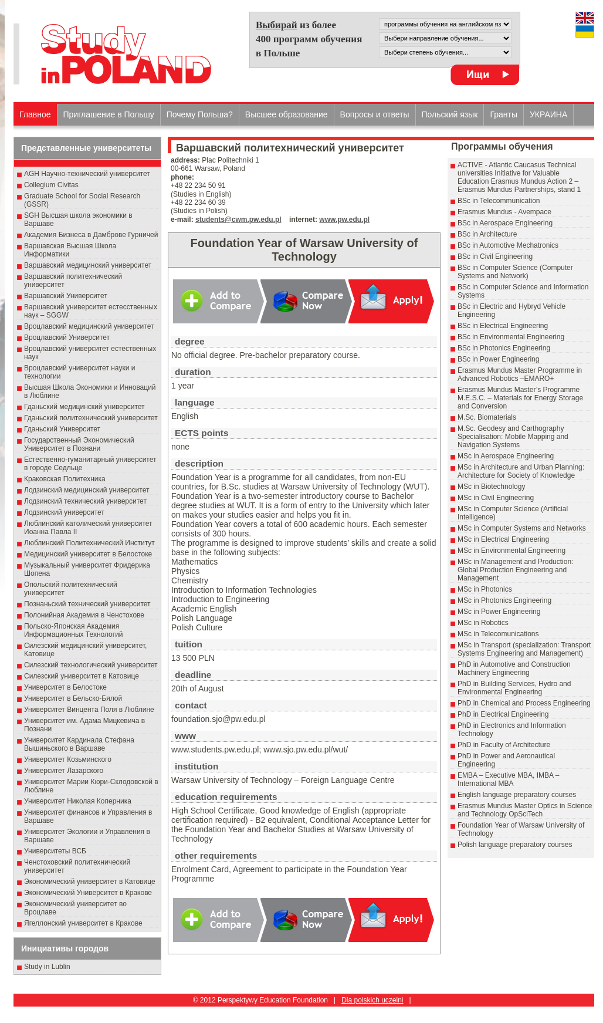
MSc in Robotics (483, 623)
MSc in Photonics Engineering (504, 600)
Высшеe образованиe (286, 114)
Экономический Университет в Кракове (88, 893)
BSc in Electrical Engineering (503, 326)
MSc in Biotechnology (491, 486)
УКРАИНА (548, 114)
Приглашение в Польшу (108, 114)
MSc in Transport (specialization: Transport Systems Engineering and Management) (524, 649)
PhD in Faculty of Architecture (504, 745)
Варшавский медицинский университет (87, 265)
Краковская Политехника (65, 479)
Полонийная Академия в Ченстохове (84, 615)
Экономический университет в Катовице (89, 881)
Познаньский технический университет (87, 604)
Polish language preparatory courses (515, 844)
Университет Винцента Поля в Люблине (89, 709)
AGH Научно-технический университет (87, 174)
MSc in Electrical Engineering (503, 539)
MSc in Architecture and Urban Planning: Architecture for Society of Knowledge (521, 471)
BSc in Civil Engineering (495, 256)
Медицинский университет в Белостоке (88, 554)
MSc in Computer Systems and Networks (522, 528)
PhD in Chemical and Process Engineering (524, 703)
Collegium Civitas (51, 185)
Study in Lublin (47, 967)
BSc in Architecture (487, 234)
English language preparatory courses (517, 795)
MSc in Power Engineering (499, 611)
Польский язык (450, 114)
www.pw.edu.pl (344, 219)
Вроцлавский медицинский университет (89, 326)
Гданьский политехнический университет (91, 418)
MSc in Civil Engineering (496, 498)
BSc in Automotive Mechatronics (508, 245)
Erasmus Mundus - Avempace (504, 212)
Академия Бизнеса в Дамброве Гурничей (91, 235)
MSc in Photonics (485, 589)
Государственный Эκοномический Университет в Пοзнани (79, 444)
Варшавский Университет (65, 296)
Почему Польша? (200, 114)
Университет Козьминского (67, 759)
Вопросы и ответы (374, 114)
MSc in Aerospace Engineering (506, 456)
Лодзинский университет (64, 512)
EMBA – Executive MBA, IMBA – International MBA (508, 779)
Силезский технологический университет (91, 665)
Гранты (503, 114)
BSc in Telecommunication (499, 201)
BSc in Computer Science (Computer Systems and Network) (515, 272)
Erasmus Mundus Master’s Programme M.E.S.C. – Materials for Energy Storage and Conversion (520, 398)
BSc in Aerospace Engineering (505, 223)
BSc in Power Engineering (498, 359)
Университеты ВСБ (55, 851)
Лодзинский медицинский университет (86, 490)
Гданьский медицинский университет (84, 407)
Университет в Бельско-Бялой (73, 698)
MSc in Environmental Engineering (511, 550)
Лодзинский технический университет (85, 501)
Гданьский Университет (62, 429)
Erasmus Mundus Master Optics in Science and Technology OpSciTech (525, 810)
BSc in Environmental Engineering (511, 337)
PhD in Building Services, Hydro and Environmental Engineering (514, 688)
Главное (35, 114)
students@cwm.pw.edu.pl (238, 219)
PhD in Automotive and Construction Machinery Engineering (514, 668)
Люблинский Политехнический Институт (89, 543)
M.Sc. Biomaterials (487, 417)
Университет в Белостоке (65, 687)
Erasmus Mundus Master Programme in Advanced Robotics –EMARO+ (520, 374)
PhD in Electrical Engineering (503, 714)
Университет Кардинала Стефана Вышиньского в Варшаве (79, 744)
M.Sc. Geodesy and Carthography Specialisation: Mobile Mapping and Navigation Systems (513, 436)
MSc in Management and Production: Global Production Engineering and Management (515, 570)
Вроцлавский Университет (67, 337)
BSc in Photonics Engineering (504, 348)
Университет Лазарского (63, 771)
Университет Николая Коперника (77, 801)
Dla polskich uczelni (372, 1000)
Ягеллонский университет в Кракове (83, 923)
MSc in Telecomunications (498, 634)
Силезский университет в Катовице (81, 676)
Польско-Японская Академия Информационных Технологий (73, 630)
